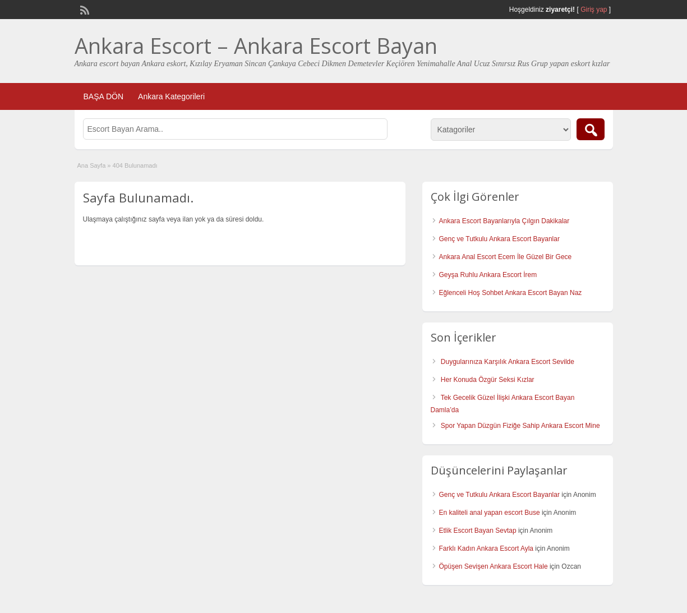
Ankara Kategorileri (171, 96)
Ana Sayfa (91, 165)
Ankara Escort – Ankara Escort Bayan (256, 45)
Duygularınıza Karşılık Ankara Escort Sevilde (507, 362)
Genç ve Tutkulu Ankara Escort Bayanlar (499, 239)
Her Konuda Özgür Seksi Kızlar (487, 380)
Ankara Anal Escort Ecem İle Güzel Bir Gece (505, 257)
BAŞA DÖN (104, 96)
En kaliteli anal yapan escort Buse (489, 513)
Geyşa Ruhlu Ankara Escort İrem (488, 275)
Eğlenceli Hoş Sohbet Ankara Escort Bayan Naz (510, 293)
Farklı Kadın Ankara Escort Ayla (486, 548)
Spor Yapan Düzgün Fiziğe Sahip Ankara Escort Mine (520, 426)
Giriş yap (593, 9)
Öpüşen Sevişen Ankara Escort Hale (493, 566)
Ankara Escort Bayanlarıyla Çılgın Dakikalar (504, 221)
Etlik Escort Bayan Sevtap (478, 530)
